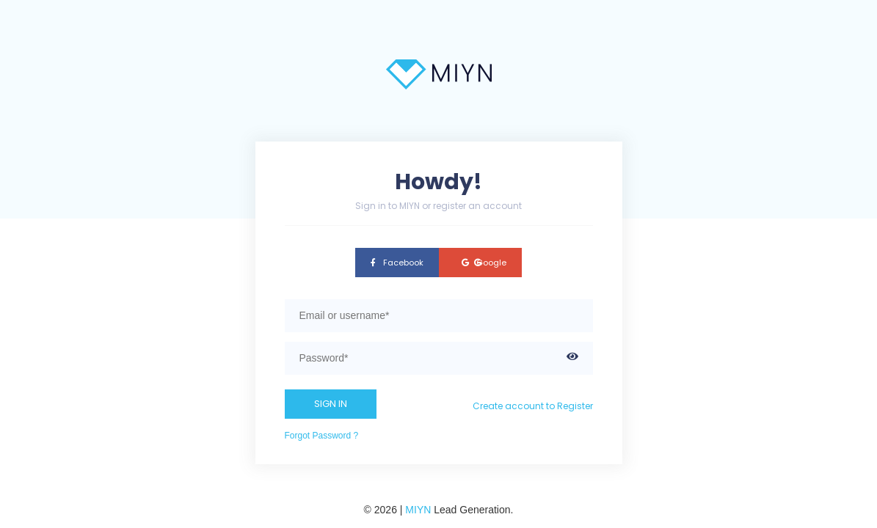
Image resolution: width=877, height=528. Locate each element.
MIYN (418, 510)
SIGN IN (330, 404)
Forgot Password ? (322, 435)
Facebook (397, 262)
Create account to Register (533, 406)
